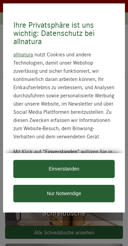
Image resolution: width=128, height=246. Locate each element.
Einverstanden (64, 169)
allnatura (23, 54)
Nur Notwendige (64, 193)
